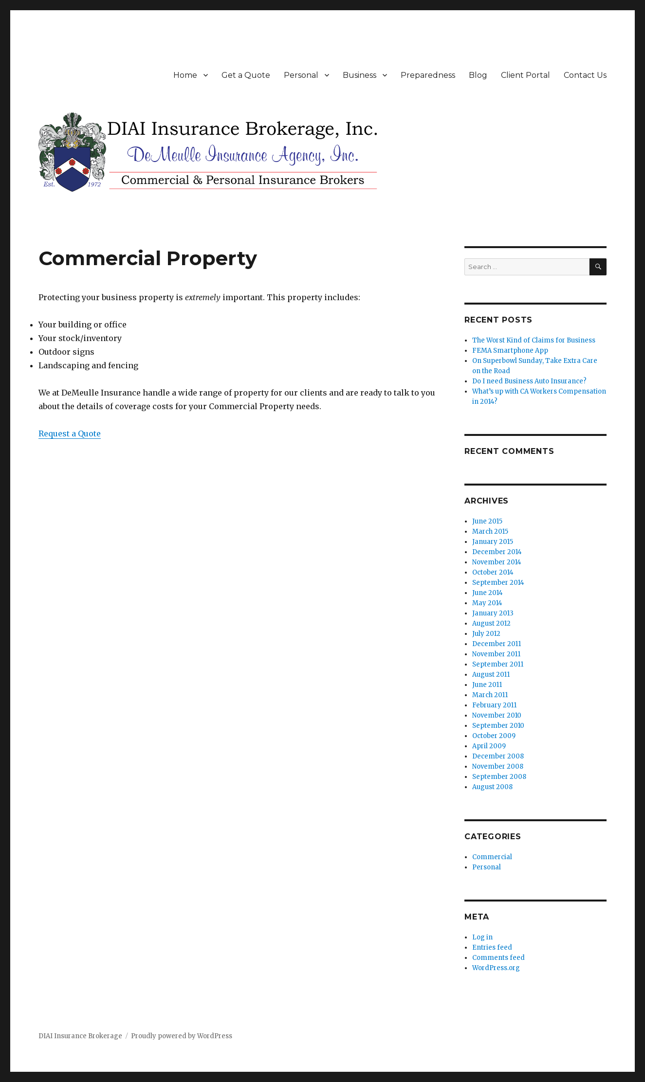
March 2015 (490, 531)
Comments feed (498, 958)
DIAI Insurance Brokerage (80, 1036)
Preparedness (428, 75)
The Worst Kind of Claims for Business (533, 340)
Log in (482, 937)
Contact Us (585, 75)
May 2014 (487, 603)
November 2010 (496, 715)
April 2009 (489, 746)
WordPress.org (496, 968)
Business (359, 75)
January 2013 (493, 613)
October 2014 (493, 572)
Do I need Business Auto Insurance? (529, 381)
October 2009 (494, 736)
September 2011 (497, 664)
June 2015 (487, 521)
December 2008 (498, 756)
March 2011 (490, 695)
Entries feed (492, 947)
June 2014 (487, 593)
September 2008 (499, 777)
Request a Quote (69, 433)
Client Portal (525, 75)
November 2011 (496, 654)
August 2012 (491, 623)
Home (185, 75)
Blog (478, 75)
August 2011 (491, 674)
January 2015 (492, 542)
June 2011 (487, 685)
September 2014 (498, 582)
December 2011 (496, 644)
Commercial (492, 857)
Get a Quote (245, 75)
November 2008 (497, 766)
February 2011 (494, 705)
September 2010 (498, 725)
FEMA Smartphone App (510, 350)
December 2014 (497, 552)
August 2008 (492, 787)
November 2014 (496, 562)
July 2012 (486, 634)
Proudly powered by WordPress (181, 1036)
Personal (301, 75)
